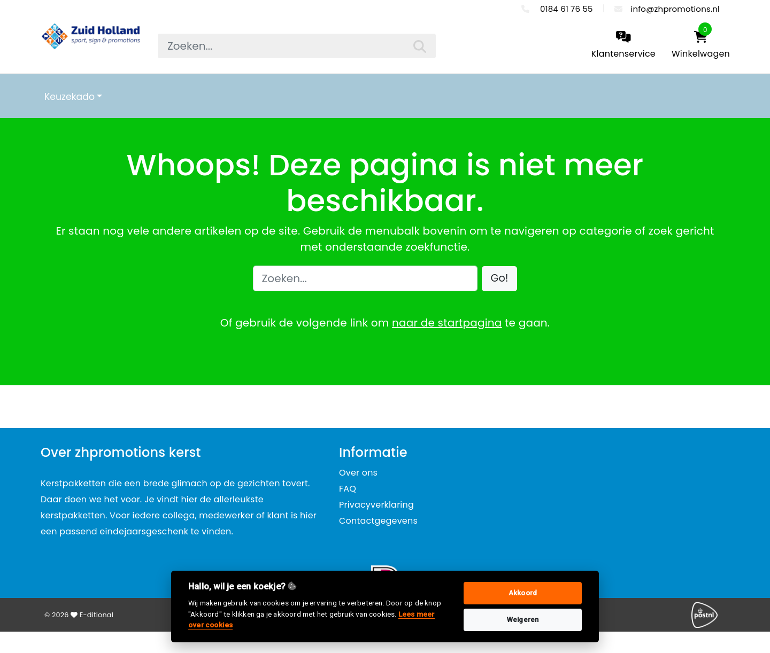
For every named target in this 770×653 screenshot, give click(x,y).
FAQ (347, 489)
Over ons (358, 473)
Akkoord (523, 593)
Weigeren (523, 620)
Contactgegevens (378, 521)
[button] (500, 278)
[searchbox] (297, 46)
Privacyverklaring (376, 505)
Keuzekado (69, 96)
